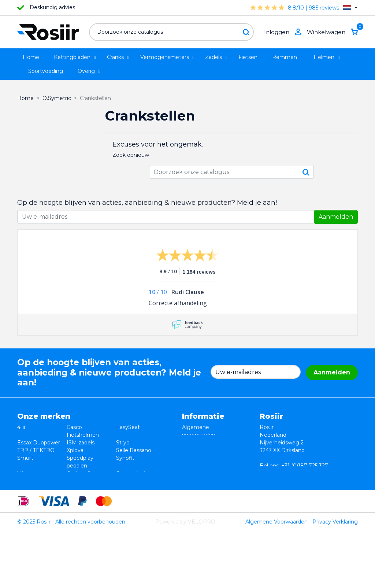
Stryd (123, 442)
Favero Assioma (136, 473)
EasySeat (128, 427)
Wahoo (26, 473)
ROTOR (126, 481)
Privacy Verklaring (335, 552)
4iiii (21, 427)
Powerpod (30, 481)
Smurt (25, 458)
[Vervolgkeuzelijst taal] (350, 7)
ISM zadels (80, 442)
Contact (192, 465)
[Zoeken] (171, 32)
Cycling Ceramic (87, 473)
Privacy (191, 450)
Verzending (196, 458)
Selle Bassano (133, 450)
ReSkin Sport (83, 481)
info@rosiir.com (303, 473)
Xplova (75, 450)
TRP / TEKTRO (36, 450)
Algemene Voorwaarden (276, 552)
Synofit (125, 458)
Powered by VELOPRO (185, 552)
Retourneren (198, 442)
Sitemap (193, 473)
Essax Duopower (38, 442)
